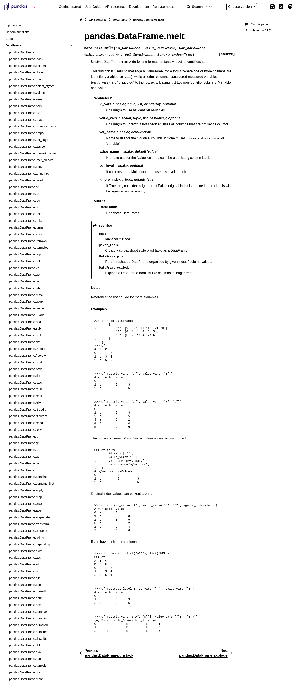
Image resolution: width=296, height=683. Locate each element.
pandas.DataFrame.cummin (28, 618)
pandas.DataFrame (22, 52)
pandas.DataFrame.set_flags (28, 140)
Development (139, 6)
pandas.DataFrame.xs (24, 268)
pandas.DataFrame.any (25, 571)
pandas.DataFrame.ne (24, 463)
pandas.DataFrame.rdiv (25, 402)
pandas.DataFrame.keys (25, 234)
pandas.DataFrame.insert (26, 214)
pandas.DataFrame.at (23, 187)
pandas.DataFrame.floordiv (27, 355)
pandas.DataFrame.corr (25, 584)
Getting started (70, 6)
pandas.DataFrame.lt (23, 436)
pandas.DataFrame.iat (24, 193)
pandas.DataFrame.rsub (25, 389)
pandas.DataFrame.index (26, 59)
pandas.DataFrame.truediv (27, 349)
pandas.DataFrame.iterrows (28, 241)
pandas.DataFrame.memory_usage (33, 126)
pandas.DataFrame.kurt (25, 659)
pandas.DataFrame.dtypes (27, 72)
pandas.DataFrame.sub (25, 328)
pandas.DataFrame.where (26, 288)
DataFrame (13, 45)
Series (10, 39)
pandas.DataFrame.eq (24, 470)
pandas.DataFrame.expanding (29, 544)
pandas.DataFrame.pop (25, 254)
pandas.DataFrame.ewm (25, 551)
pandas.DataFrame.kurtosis (27, 665)
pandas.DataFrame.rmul (25, 396)
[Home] (81, 20)
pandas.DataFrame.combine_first (31, 483)
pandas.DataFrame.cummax (28, 611)
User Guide (92, 6)
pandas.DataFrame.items (26, 227)
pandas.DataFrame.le (23, 450)
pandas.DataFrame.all (24, 564)
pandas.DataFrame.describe (28, 638)
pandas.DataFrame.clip (24, 578)
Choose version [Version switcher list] (240, 6)
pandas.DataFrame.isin (24, 281)
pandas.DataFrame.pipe (25, 503)
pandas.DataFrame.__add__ (28, 315)
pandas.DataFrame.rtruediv (27, 409)
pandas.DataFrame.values (27, 92)
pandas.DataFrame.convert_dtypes (33, 153)
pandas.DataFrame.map (25, 497)
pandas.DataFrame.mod (25, 362)
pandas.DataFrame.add (25, 322)
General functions (17, 32)
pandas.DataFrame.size (25, 113)
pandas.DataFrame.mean (26, 679)
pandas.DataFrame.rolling (26, 537)
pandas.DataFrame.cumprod (28, 625)
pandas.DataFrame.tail (24, 261)
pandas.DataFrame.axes (25, 99)
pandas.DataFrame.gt (23, 443)
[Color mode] (263, 6)
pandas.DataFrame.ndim (25, 106)
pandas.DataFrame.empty (26, 133)
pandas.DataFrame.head (26, 180)
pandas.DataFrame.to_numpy (29, 173)
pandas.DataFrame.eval (25, 652)
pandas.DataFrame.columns (28, 65)
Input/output (14, 25)
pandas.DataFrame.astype (27, 146)
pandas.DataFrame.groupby (28, 530)
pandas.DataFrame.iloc (24, 207)
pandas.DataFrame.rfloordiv (28, 416)
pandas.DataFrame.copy (25, 166)
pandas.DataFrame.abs (25, 557)
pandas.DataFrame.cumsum (28, 632)
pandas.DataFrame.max (25, 672)
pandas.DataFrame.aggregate (29, 517)
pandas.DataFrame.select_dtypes (31, 86)
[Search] (203, 7)
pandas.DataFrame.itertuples (28, 247)
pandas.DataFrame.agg (25, 510)
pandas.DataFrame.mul (25, 335)
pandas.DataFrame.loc (24, 200)
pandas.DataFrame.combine (28, 476)
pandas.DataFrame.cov (25, 605)
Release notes (163, 6)
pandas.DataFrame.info (25, 79)
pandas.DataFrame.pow (25, 369)
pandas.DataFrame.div (24, 342)
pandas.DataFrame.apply (26, 490)
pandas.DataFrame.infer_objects (31, 160)
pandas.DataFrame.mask (26, 295)
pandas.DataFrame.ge (24, 456)
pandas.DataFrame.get (24, 274)
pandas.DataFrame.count (26, 598)
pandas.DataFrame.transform (29, 524)
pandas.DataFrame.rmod (26, 423)
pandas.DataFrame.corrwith (28, 591)
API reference (115, 6)
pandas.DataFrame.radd (25, 382)
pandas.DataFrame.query (26, 301)
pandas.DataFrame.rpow (25, 429)
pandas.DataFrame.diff (24, 645)
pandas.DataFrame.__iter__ (28, 220)
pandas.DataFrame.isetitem (27, 308)
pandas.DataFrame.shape (26, 119)
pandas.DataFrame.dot (24, 375)
